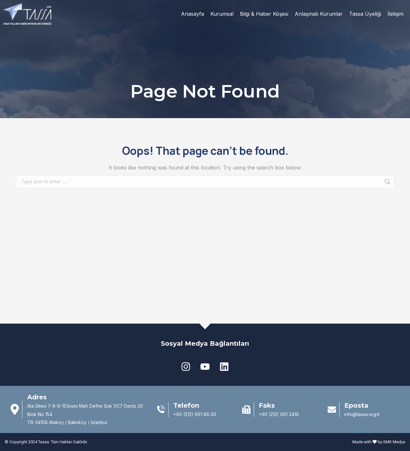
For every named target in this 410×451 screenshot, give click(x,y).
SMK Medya (394, 441)
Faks (267, 405)
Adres (37, 397)
